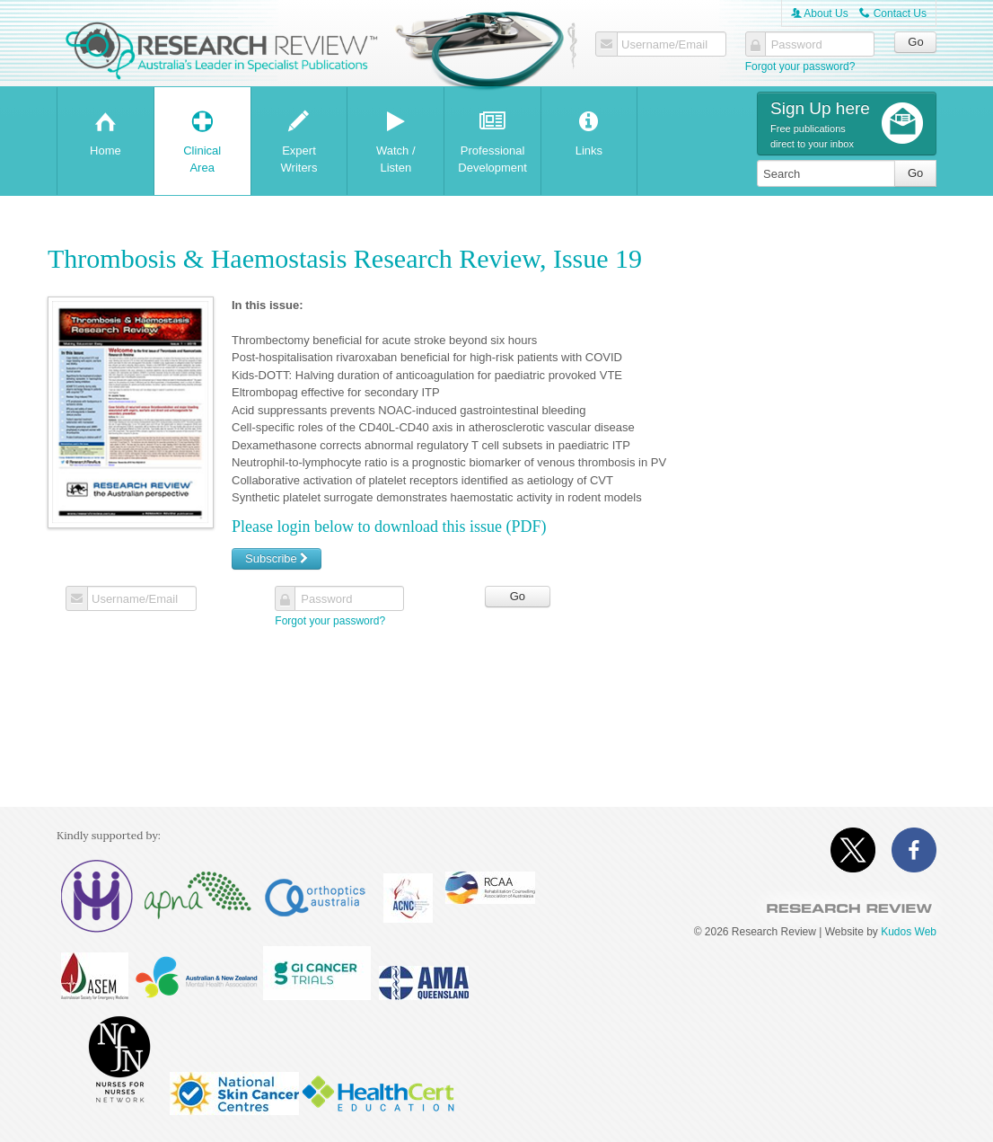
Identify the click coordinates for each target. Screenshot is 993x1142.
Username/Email (664, 45)
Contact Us (893, 13)
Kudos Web (908, 931)
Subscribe (276, 558)
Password (796, 45)
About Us (819, 13)
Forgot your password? (800, 66)
